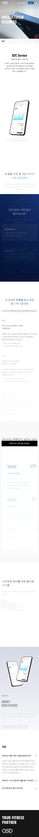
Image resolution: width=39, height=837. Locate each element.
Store (31, 3)
